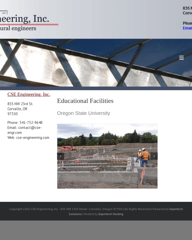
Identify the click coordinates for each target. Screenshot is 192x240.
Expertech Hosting (110, 214)
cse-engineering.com (32, 137)
